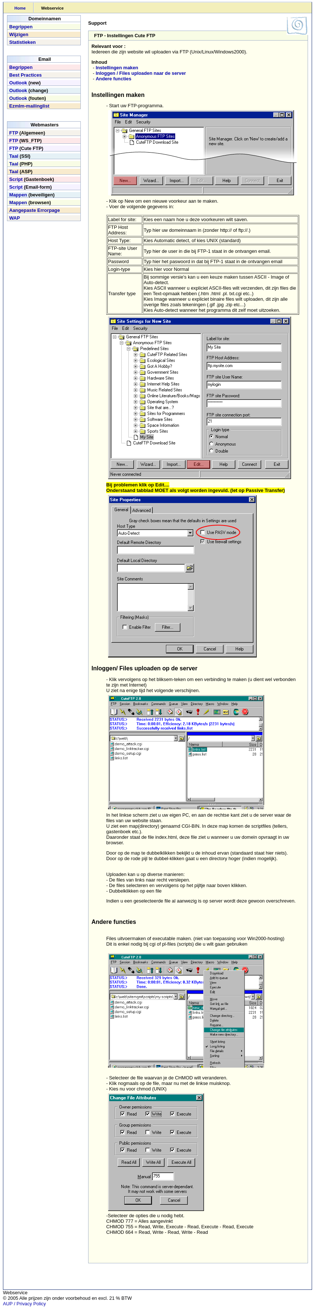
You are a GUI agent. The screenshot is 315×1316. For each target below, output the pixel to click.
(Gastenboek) (31, 179)
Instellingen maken (117, 67)
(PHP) (20, 164)
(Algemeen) (27, 133)
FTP (13, 133)
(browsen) (30, 202)
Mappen (18, 195)
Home (20, 8)
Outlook (18, 82)
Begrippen (20, 26)
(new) (25, 82)
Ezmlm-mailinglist (29, 106)
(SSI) (19, 156)
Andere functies (113, 78)
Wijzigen (18, 34)
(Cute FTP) (26, 148)
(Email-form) (30, 187)
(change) (28, 90)
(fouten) (27, 98)
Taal (13, 156)
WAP (14, 218)
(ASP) (20, 171)
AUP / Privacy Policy (24, 1303)
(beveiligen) (32, 195)
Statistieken (22, 42)
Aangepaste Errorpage (34, 210)
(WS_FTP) (25, 140)
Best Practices (25, 75)
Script (15, 179)
